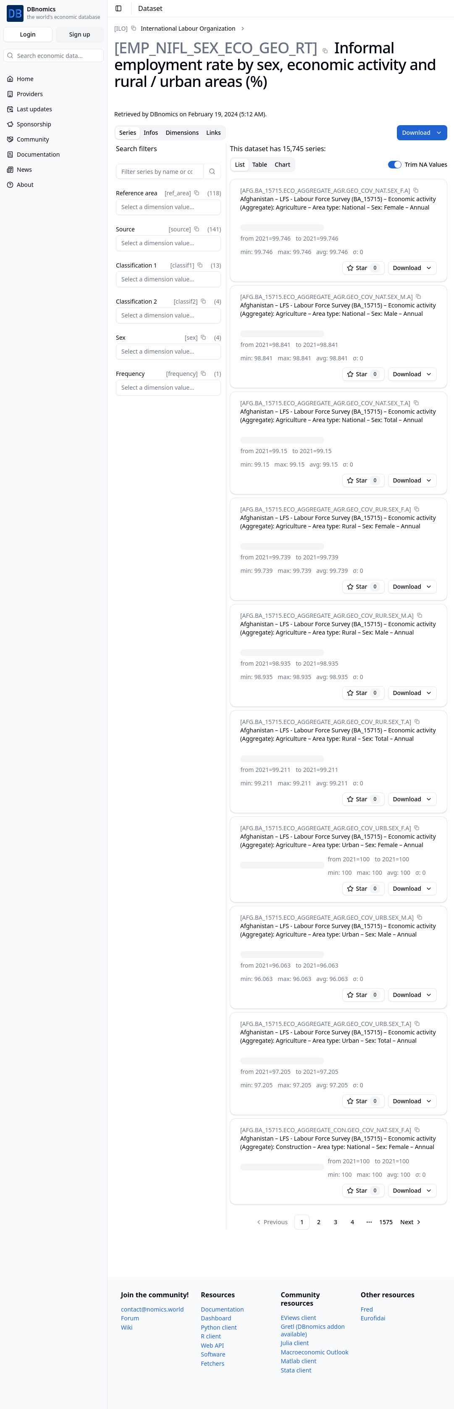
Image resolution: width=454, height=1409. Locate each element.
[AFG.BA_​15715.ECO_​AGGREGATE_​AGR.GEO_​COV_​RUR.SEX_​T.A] (325, 722)
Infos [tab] (151, 132)
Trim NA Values (426, 165)
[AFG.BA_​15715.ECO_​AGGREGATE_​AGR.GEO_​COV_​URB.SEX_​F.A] (325, 828)
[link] (175, 28)
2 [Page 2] (318, 1222)
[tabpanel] (280, 687)
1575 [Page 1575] (386, 1222)
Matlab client (299, 1361)
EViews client (298, 1318)
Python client (219, 1327)
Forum (130, 1318)
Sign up (79, 34)
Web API (212, 1345)
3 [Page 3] (335, 1222)
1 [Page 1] (302, 1222)
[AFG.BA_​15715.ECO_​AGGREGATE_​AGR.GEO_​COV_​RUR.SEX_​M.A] (327, 615)
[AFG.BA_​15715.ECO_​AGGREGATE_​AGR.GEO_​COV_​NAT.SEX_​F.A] (325, 190)
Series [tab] (127, 132)
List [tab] (239, 164)
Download (422, 132)
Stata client (296, 1370)
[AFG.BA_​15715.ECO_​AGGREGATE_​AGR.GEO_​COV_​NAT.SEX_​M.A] (326, 297)
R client (211, 1336)
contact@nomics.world (152, 1309)
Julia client (295, 1343)
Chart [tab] (282, 164)
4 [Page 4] (352, 1222)
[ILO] (121, 28)
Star (364, 268)
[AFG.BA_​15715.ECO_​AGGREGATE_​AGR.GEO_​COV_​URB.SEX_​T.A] (325, 1024)
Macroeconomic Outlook (315, 1352)
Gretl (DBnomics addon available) (313, 1330)
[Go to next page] (411, 1222)
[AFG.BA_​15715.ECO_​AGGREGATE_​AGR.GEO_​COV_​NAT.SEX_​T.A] (325, 403)
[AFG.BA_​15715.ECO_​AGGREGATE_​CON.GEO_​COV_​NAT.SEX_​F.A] (325, 1130)
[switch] (395, 164)
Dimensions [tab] (182, 132)
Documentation (222, 1309)
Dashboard (216, 1318)
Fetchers (212, 1363)
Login (28, 34)
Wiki (127, 1327)
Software (213, 1354)
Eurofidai (373, 1318)
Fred (367, 1309)
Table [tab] (259, 164)
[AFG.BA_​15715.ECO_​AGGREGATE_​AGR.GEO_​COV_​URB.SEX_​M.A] (327, 917)
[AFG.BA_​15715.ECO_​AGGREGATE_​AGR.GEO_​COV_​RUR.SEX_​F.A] (325, 509)
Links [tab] (213, 132)
